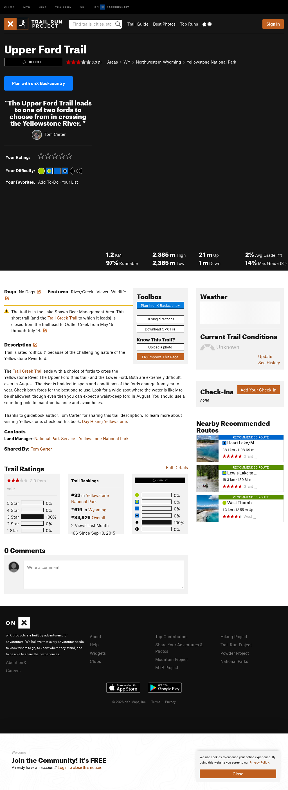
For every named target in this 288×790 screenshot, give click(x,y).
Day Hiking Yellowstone (104, 421)
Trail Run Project (236, 644)
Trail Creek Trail (62, 317)
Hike (43, 7)
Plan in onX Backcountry (160, 305)
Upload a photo (160, 347)
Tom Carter (55, 133)
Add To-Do (48, 181)
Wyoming (97, 509)
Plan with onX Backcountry (38, 83)
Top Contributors (171, 636)
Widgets (98, 653)
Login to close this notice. (80, 767)
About (95, 636)
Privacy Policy (259, 762)
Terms (155, 702)
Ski (83, 7)
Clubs (95, 661)
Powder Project (234, 653)
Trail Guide (137, 23)
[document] (238, 766)
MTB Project (166, 667)
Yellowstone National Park (211, 61)
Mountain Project (171, 659)
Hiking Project (233, 636)
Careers (13, 670)
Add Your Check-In (258, 389)
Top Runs (189, 23)
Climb (9, 7)
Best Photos (164, 23)
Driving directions (160, 319)
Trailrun (63, 7)
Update (265, 356)
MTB (26, 7)
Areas (112, 61)
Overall (98, 517)
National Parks (234, 661)
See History (269, 362)
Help (94, 644)
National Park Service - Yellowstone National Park (81, 438)
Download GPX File (160, 329)
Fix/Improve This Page (160, 357)
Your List (70, 181)
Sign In (273, 23)
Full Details (177, 467)
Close (238, 773)
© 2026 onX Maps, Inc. (129, 702)
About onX (16, 662)
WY (126, 61)
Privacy (170, 702)
